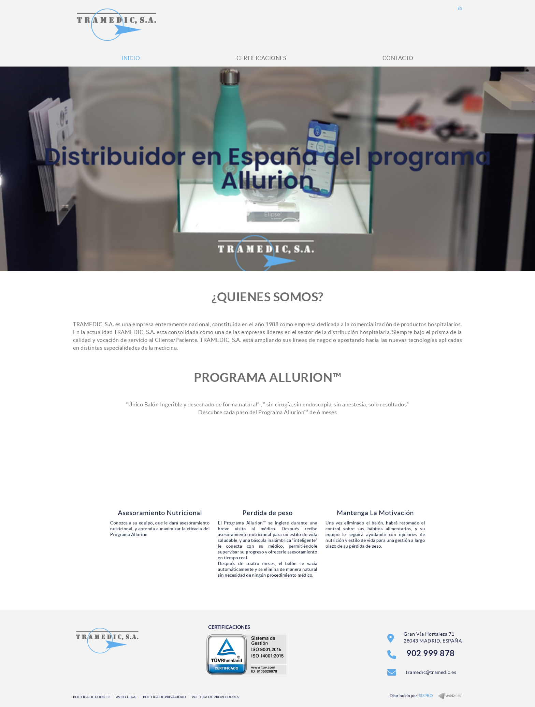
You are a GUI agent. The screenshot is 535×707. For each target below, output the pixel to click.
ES (460, 8)
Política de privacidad (164, 697)
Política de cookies (91, 697)
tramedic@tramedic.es (431, 672)
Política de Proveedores (215, 697)
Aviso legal (126, 697)
